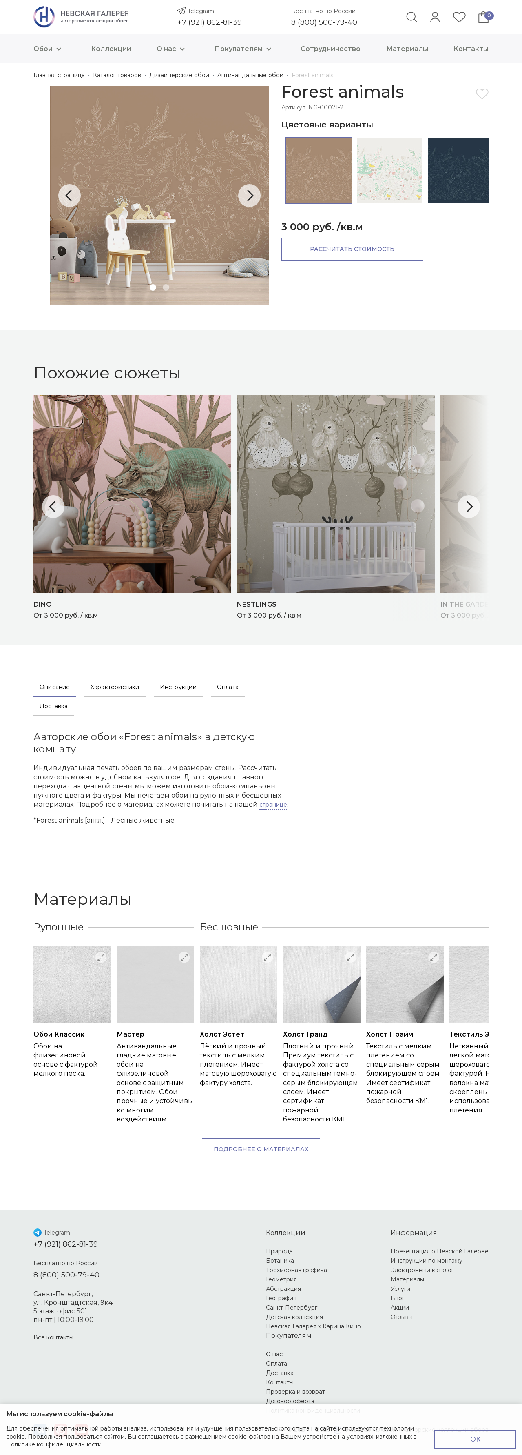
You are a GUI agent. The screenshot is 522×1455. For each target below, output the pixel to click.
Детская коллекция (294, 1317)
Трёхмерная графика (296, 1270)
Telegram (201, 11)
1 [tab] (153, 287)
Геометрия (281, 1279)
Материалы (407, 49)
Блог (398, 1298)
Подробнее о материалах (261, 1149)
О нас (173, 48)
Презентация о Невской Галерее (440, 1251)
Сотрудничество (331, 49)
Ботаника (280, 1260)
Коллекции (111, 49)
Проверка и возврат (295, 1391)
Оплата (276, 1363)
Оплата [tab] (228, 687)
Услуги (400, 1289)
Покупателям (245, 48)
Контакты (471, 49)
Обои (49, 48)
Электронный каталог (422, 1270)
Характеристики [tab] (115, 687)
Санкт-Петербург (291, 1307)
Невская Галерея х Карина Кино (313, 1326)
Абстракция (283, 1289)
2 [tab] (166, 287)
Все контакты (53, 1337)
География (281, 1298)
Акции (400, 1307)
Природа (279, 1251)
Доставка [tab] (54, 706)
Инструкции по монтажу (426, 1260)
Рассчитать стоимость (351, 249)
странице (273, 804)
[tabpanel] (159, 195)
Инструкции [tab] (178, 687)
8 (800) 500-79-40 (324, 22)
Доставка (280, 1373)
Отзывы (402, 1317)
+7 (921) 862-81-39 (209, 22)
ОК (475, 1439)
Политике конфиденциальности (53, 1444)
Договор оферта (290, 1401)
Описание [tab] (55, 687)
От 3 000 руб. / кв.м (135, 609)
